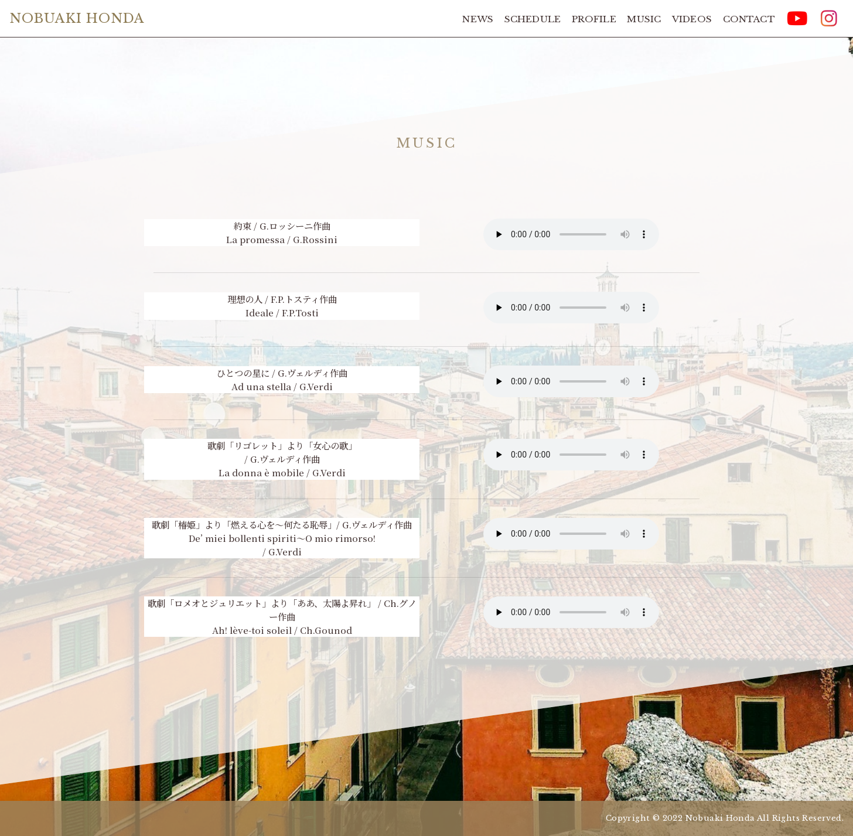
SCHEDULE (532, 19)
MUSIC (644, 19)
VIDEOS (692, 19)
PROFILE (594, 19)
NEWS (477, 19)
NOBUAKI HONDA (76, 18)
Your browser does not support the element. (571, 234)
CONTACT (749, 19)
